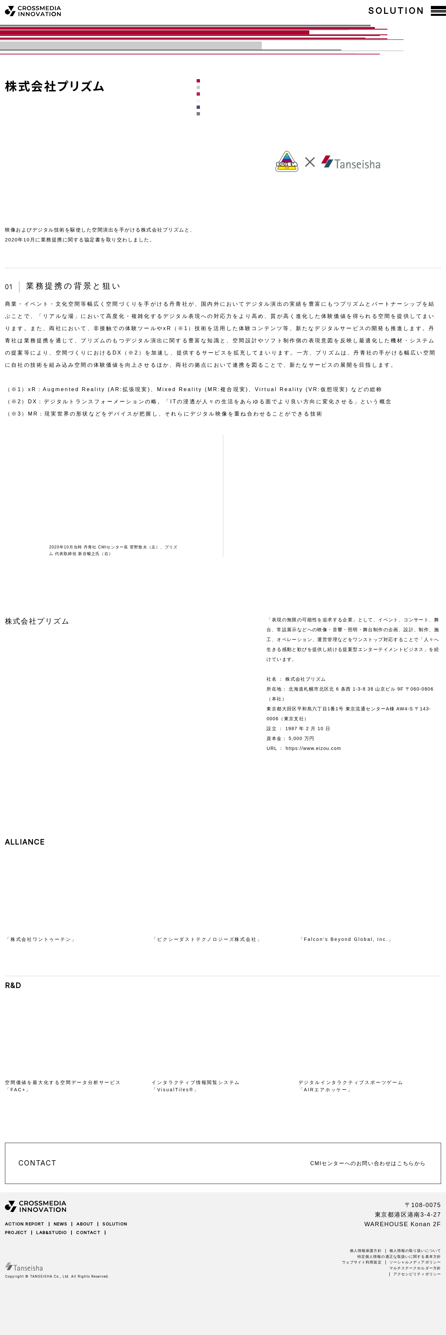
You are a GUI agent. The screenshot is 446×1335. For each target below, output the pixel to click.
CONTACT (88, 1232)
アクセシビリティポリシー (417, 1274)
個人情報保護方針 (366, 1251)
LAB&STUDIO (51, 1232)
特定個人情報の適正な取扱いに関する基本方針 (399, 1256)
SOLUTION (114, 1223)
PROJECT (16, 1232)
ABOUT (84, 1223)
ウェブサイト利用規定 (362, 1262)
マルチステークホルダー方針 (415, 1268)
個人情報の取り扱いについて (415, 1251)
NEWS (61, 1223)
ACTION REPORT (24, 1223)
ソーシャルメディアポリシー (415, 1262)
